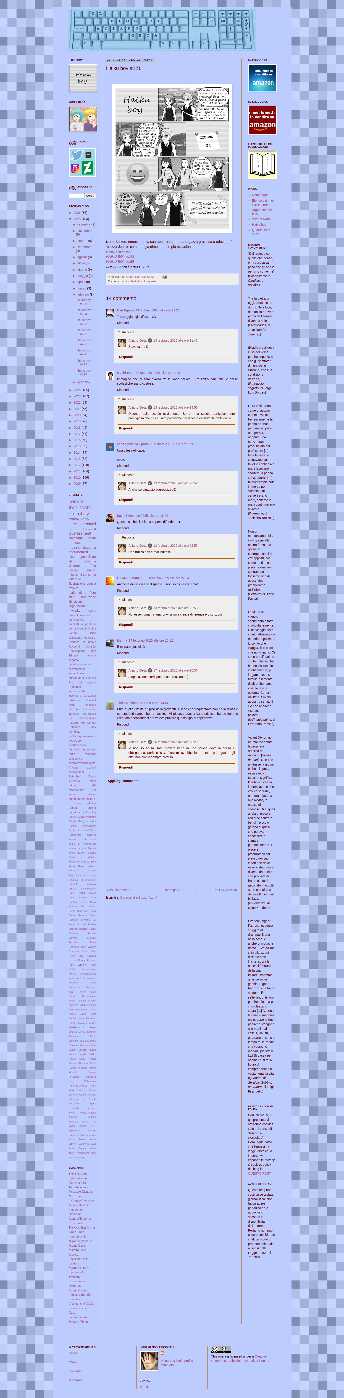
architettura (76, 624)
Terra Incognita (78, 1187)
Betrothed (75, 776)
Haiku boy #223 (83, 322)
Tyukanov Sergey (82, 1130)
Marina (122, 640)
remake (82, 848)
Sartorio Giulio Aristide (82, 1094)
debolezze (75, 740)
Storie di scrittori (79, 830)
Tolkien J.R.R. (87, 1126)
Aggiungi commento (123, 781)
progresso (89, 749)
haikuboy (136, 281)
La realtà (91, 821)
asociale (90, 705)
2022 (77, 402)
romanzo (90, 754)
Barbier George (86, 852)
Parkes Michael (78, 1067)
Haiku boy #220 (83, 352)
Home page (172, 890)
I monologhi (76, 1209)
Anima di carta (78, 1290)
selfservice (75, 758)
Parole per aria (78, 1182)
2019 (77, 421)
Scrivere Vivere (79, 1321)
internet (75, 547)
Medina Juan (77, 1032)
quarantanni (76, 678)
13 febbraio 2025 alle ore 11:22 (157, 310)
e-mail (144, 1386)
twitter (73, 1353)
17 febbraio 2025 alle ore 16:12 (151, 640)
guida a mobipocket (82, 843)
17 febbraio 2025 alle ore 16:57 (175, 670)
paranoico (89, 713)
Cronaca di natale (82, 642)
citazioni (74, 570)
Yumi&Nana (79, 519)
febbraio (83, 294)
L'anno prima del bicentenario (82, 785)
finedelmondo (77, 745)
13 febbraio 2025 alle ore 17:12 (173, 444)
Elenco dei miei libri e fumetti (263, 202)
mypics (74, 588)
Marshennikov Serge (82, 1027)
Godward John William (82, 946)
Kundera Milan (77, 1005)
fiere (93, 593)
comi (93, 1153)
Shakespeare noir (82, 651)
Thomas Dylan (79, 1121)
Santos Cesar (87, 1090)
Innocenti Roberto (79, 978)
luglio (81, 263)
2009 (77, 483)
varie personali (82, 524)
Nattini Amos (77, 1058)
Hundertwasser (87, 973)
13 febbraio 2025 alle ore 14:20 (158, 373)
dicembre (84, 224)
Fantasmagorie (78, 1317)
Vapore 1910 (82, 633)
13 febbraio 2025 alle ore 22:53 (175, 545)
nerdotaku (75, 749)
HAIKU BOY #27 (119, 252)
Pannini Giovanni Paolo (82, 1063)
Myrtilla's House (79, 1268)
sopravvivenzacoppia (82, 763)
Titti (120, 703)
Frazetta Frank (82, 942)
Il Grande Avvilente (81, 1200)
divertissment (80, 533)
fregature (74, 812)
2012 (77, 465)
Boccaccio (74, 870)
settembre (84, 247)
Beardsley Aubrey (79, 861)
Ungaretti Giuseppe (80, 1135)
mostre (72, 848)
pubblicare (88, 557)
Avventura (90, 816)
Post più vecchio (225, 890)
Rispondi (123, 323)
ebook (91, 570)
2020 (77, 415)
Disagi (80, 821)
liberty (92, 610)
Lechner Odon (87, 1009)
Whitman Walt (87, 1144)
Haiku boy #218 (83, 372)
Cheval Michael (87, 888)
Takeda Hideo (87, 1112)
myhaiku (75, 610)
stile (71, 597)
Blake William (87, 866)
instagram (76, 1380)
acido (72, 705)
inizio (72, 1157)
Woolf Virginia (78, 1148)
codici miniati (87, 709)
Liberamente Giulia (81, 1303)
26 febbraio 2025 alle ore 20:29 (175, 742)
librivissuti (76, 601)
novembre (84, 231)
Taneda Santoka (82, 1117)
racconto (76, 538)
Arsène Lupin (76, 816)
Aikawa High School (82, 722)
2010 (77, 477)
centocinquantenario (82, 736)
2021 (77, 409)
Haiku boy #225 (83, 302)
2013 (77, 459)
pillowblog (89, 812)
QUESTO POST (259, 1173)
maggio (83, 276)
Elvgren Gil (88, 920)
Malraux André (87, 1023)
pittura (73, 557)
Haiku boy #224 (83, 312)
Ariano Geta (138, 340)
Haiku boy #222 (83, 332)
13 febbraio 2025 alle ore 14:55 (175, 407)
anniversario (76, 619)
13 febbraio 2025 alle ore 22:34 (167, 578)
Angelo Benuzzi (79, 1205)
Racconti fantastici (82, 646)
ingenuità (74, 713)
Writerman (76, 566)
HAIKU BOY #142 (120, 256)
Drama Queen (78, 1245)
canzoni (74, 709)
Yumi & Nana (261, 219)
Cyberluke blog (79, 1178)
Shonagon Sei (77, 1099)
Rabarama (90, 1081)
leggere (89, 547)
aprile (81, 282)
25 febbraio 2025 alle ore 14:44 (146, 703)
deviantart (76, 1371)
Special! (91, 700)
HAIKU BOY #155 (120, 261)
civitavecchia (88, 839)
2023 (77, 396)
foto (93, 566)
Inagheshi (150, 281)
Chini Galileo (77, 893)
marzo (82, 288)
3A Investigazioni (82, 718)
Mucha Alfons (88, 1045)
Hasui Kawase (87, 955)
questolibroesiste (79, 615)
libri (71, 561)
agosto (82, 257)
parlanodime (77, 593)
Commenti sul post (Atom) (138, 897)
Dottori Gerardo (78, 915)
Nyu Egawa (125, 310)
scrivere (89, 528)
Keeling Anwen (86, 1000)
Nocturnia (75, 1196)
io (70, 528)
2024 (77, 390)
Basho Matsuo (82, 857)
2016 (77, 440)
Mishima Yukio (77, 1040)
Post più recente (118, 890)
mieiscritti (75, 574)
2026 (77, 212)
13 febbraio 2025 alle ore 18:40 (146, 515)
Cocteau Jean (78, 902)
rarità (72, 754)
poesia (91, 583)
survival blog (88, 628)
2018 (77, 427)
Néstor (92, 1058)
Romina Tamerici (80, 1218)
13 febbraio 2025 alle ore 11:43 (175, 340)
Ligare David (77, 1013)
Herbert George (78, 960)
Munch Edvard (78, 1049)
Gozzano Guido (79, 951)
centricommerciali (80, 664)
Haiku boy (259, 224)
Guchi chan (125, 373)
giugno (82, 269)
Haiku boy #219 (83, 362)
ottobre (82, 241)
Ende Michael (77, 924)
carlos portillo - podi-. (133, 444)
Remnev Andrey (78, 1085)
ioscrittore (75, 695)
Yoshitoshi (83, 1153)
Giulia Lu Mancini (130, 578)
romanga (80, 1157)
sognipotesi (78, 552)
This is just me (78, 1174)
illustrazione (77, 583)
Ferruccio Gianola (80, 1191)
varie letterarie (82, 540)
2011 (77, 471)
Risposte (128, 332)
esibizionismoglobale (82, 637)
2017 (77, 434)
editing (91, 807)
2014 (77, 452)
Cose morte (76, 1223)
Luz (120, 515)
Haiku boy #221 (83, 342)
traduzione (88, 597)
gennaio (83, 382)
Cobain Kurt (87, 897)
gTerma (90, 561)
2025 (77, 219)
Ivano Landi (77, 1232)
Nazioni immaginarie (82, 826)
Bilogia (72, 821)
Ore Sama (75, 1214)
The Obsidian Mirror (82, 1227)
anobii (73, 1362)
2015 (77, 446)
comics (125, 281)
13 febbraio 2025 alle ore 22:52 (175, 483)
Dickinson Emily (86, 911)
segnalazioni (78, 606)
